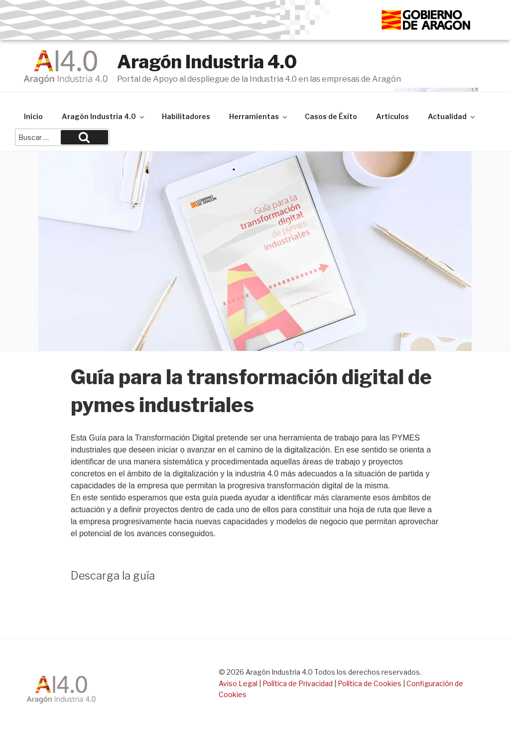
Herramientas (258, 116)
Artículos (392, 116)
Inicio (33, 116)
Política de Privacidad (297, 683)
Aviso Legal (238, 683)
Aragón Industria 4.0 (207, 62)
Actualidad (452, 116)
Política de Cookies (369, 683)
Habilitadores (186, 116)
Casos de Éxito (331, 116)
